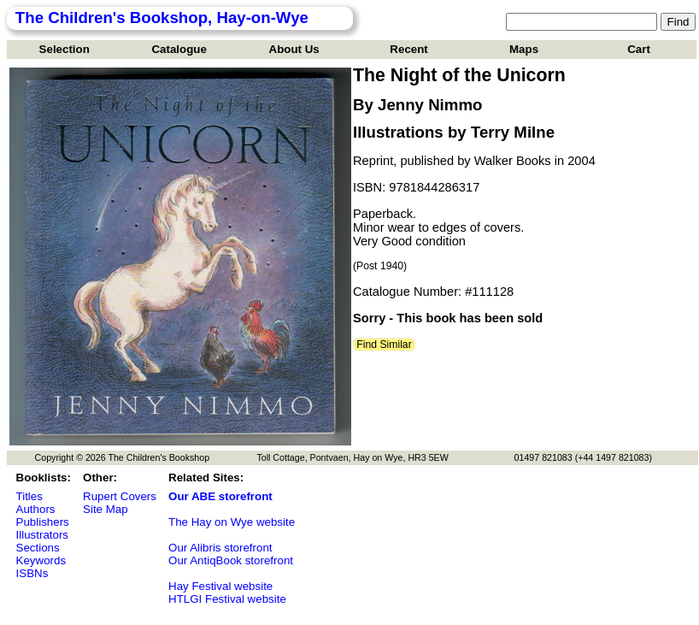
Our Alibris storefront (220, 547)
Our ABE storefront (220, 496)
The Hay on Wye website (231, 522)
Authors (36, 509)
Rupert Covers (119, 496)
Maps (523, 49)
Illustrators (42, 534)
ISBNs (32, 573)
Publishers (42, 522)
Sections (38, 547)
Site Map (105, 509)
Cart (638, 49)
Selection (64, 49)
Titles (29, 496)
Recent (408, 49)
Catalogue (178, 49)
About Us (294, 49)
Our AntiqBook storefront (230, 560)
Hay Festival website (220, 586)
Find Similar (384, 345)
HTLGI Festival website (227, 599)
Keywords (41, 560)
